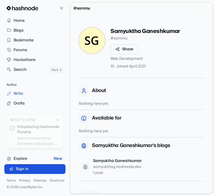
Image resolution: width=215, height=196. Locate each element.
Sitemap (40, 181)
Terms (11, 181)
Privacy (24, 181)
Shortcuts (57, 181)
